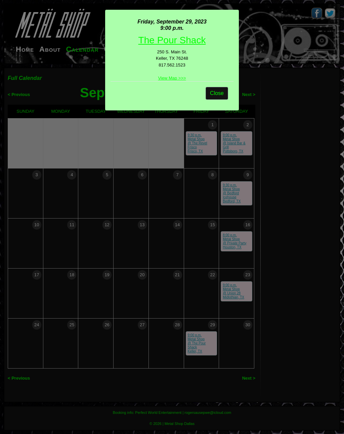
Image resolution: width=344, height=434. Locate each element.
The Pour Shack (172, 40)
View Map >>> (172, 78)
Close (217, 93)
